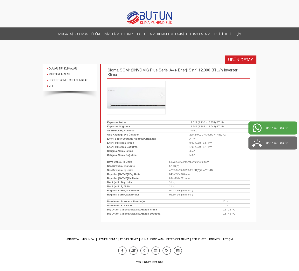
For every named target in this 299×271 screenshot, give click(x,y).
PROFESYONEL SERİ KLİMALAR (68, 80)
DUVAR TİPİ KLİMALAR (63, 68)
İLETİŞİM (235, 34)
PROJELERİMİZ (145, 34)
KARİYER (214, 239)
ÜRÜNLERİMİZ (100, 34)
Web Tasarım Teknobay (149, 261)
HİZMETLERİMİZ (122, 34)
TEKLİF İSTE (220, 34)
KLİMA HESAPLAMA (170, 34)
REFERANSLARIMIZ (197, 34)
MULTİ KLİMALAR (59, 74)
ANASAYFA (65, 34)
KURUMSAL (81, 34)
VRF (51, 86)
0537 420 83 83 (277, 128)
